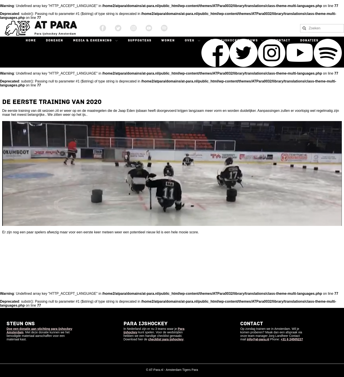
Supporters (139, 40)
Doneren (54, 40)
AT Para (55, 25)
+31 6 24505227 (292, 339)
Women (168, 40)
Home (31, 40)
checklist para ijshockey (166, 339)
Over (189, 40)
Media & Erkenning (92, 40)
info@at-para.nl (258, 339)
